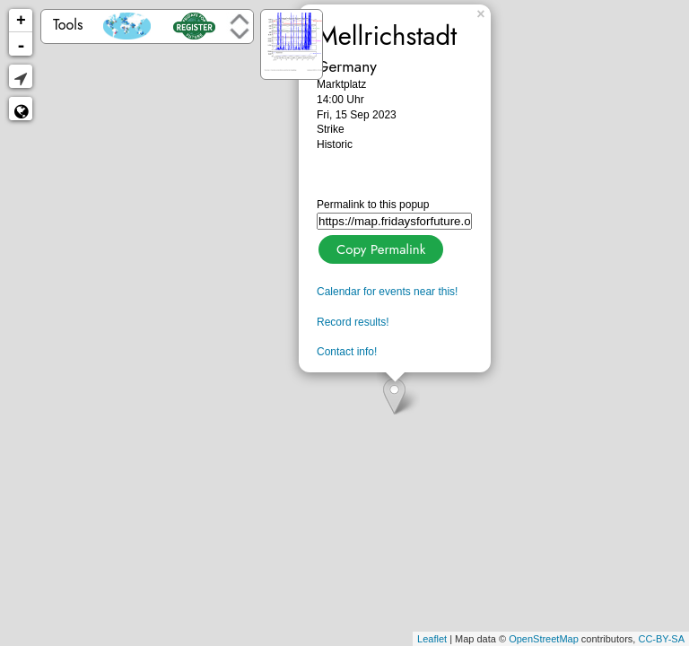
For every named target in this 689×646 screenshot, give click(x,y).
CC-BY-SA (661, 638)
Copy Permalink (379, 247)
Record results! (353, 322)
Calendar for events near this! (387, 291)
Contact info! (347, 351)
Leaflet (432, 638)
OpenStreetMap (544, 638)
